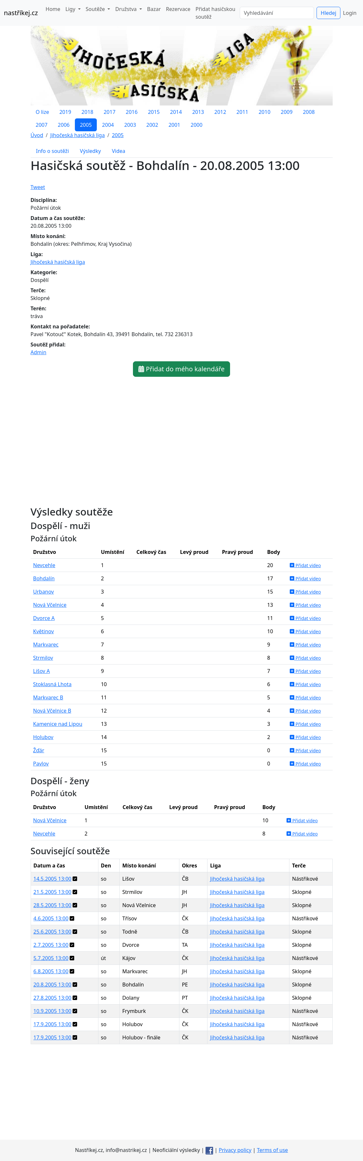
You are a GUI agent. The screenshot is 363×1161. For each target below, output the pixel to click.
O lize (42, 111)
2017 (110, 111)
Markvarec (46, 644)
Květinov (43, 631)
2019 (65, 111)
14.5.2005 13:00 (53, 878)
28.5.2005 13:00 (53, 905)
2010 (264, 111)
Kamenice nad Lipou (58, 723)
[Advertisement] (182, 1094)
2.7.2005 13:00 (51, 944)
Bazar (154, 9)
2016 (132, 111)
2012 (220, 111)
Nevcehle (44, 565)
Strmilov (43, 657)
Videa (119, 151)
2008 (309, 111)
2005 (86, 124)
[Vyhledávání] (277, 13)
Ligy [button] (71, 9)
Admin (38, 352)
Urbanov (43, 591)
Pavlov (41, 763)
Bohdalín (44, 578)
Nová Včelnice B (52, 710)
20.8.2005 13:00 (53, 984)
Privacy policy (235, 1150)
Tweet (38, 187)
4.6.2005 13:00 (51, 918)
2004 (108, 124)
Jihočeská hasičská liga (58, 261)
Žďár (39, 750)
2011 (242, 111)
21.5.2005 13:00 (53, 892)
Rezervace (178, 9)
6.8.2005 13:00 (51, 971)
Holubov (43, 737)
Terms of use (272, 1150)
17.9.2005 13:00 (53, 1024)
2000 (197, 124)
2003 (130, 124)
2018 (88, 111)
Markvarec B (48, 697)
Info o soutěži (52, 151)
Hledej (328, 12)
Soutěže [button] (96, 9)
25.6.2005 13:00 (53, 931)
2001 (174, 124)
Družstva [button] (126, 9)
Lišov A (41, 671)
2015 (154, 111)
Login (350, 12)
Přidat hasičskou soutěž (215, 12)
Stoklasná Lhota (52, 684)
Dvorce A (44, 618)
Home (52, 9)
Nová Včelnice (50, 604)
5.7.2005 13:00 (51, 958)
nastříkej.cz (21, 12)
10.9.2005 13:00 (53, 1011)
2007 (42, 124)
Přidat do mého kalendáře (181, 369)
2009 (287, 111)
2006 (64, 124)
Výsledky (90, 151)
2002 (152, 124)
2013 (198, 111)
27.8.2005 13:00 (53, 997)
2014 (176, 111)
